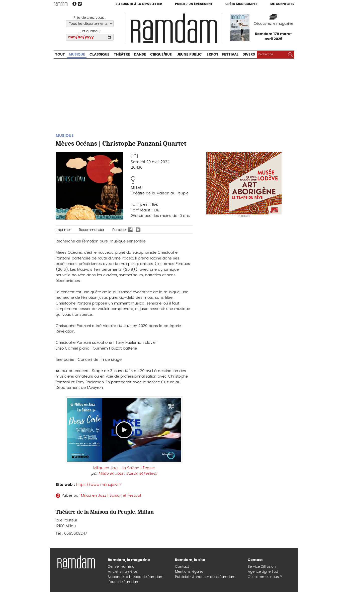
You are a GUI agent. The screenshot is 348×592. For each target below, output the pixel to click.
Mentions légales (189, 571)
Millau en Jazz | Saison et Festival (111, 495)
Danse (140, 54)
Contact (182, 566)
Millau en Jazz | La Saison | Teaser (124, 468)
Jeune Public (189, 54)
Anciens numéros (123, 571)
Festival (230, 54)
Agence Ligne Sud (263, 571)
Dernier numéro (121, 566)
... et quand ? (90, 31)
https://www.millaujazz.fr (98, 485)
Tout (60, 54)
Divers (248, 54)
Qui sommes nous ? (265, 577)
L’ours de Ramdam (123, 582)
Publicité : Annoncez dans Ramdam (205, 577)
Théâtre (122, 54)
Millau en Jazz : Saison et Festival (128, 473)
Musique (77, 54)
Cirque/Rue (161, 54)
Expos (212, 54)
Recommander (91, 230)
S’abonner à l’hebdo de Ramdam (135, 577)
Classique (99, 54)
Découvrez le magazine (273, 24)
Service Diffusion (262, 566)
